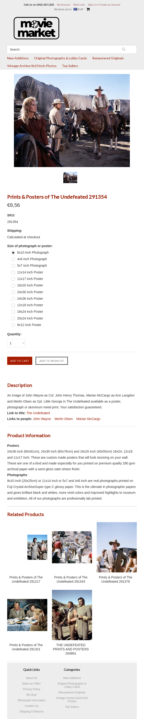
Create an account (109, 4)
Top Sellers (70, 66)
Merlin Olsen (63, 419)
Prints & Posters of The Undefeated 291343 (71, 579)
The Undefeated (38, 413)
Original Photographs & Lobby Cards (60, 58)
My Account (63, 4)
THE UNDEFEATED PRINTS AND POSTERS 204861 (71, 649)
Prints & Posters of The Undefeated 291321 (26, 647)
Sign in (92, 4)
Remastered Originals (108, 58)
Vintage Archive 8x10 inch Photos (32, 66)
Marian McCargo (88, 419)
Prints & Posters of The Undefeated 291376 (115, 579)
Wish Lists (79, 4)
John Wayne (42, 419)
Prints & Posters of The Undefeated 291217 (26, 579)
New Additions (18, 58)
